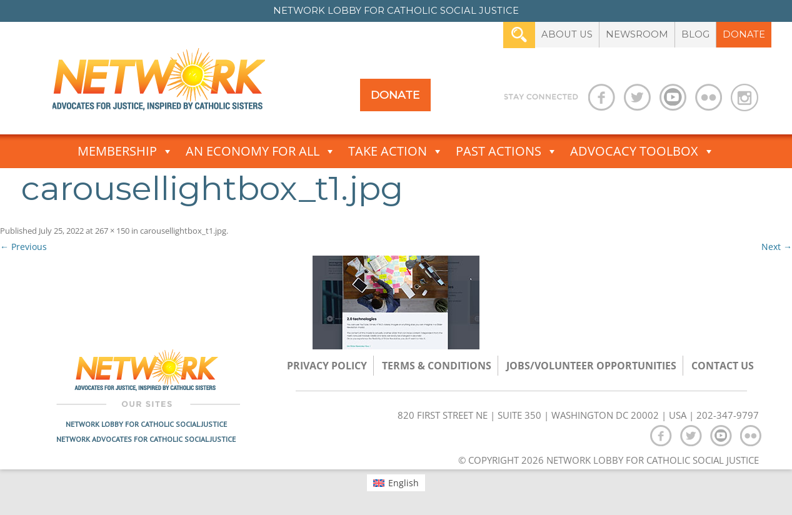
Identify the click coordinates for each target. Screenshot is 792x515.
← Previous (23, 246)
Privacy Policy (327, 365)
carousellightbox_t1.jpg (183, 230)
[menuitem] (396, 482)
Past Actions (507, 151)
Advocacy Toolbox (642, 151)
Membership (125, 151)
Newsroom (637, 34)
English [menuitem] (403, 483)
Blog (695, 34)
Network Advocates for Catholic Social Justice (146, 439)
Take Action (395, 151)
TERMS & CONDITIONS (436, 365)
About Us (567, 34)
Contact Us (722, 365)
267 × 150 (112, 230)
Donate (744, 34)
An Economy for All (261, 151)
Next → (776, 246)
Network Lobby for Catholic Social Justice (146, 424)
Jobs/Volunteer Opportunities (591, 365)
